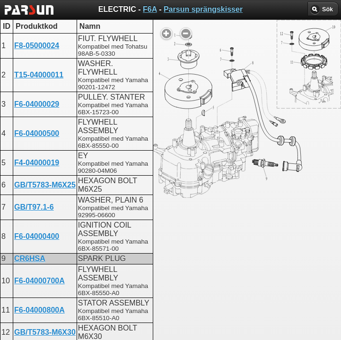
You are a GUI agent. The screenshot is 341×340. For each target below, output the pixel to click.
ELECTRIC (149, 243)
